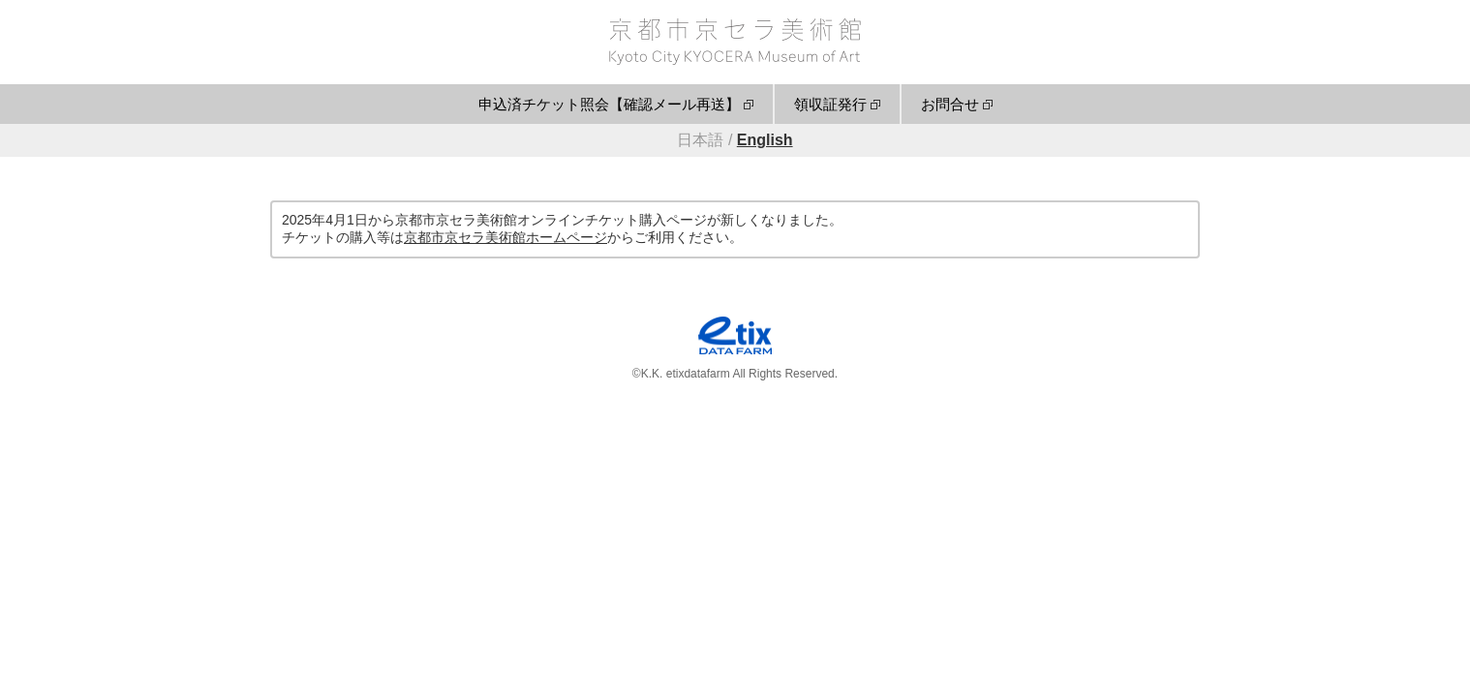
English (765, 140)
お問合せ (950, 104)
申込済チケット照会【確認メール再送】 (609, 104)
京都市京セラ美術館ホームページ (505, 237)
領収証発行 (830, 104)
